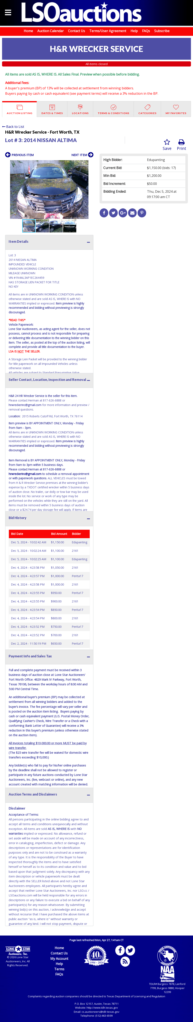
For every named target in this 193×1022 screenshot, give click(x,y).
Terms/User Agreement (107, 31)
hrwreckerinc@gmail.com (25, 405)
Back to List (13, 126)
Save (167, 145)
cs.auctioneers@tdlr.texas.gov (100, 1012)
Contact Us (76, 31)
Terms (59, 969)
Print (181, 145)
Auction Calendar (50, 31)
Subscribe (161, 31)
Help (134, 31)
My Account (59, 958)
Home (28, 31)
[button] (89, 164)
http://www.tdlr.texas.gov (102, 1007)
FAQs (146, 31)
